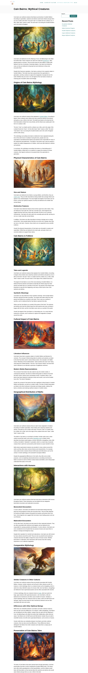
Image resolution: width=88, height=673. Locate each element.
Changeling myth (37, 438)
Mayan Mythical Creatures (68, 35)
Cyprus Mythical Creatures (68, 33)
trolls (40, 593)
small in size (17, 196)
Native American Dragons (68, 28)
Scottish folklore (44, 116)
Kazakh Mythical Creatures (68, 30)
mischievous (46, 60)
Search (63, 13)
